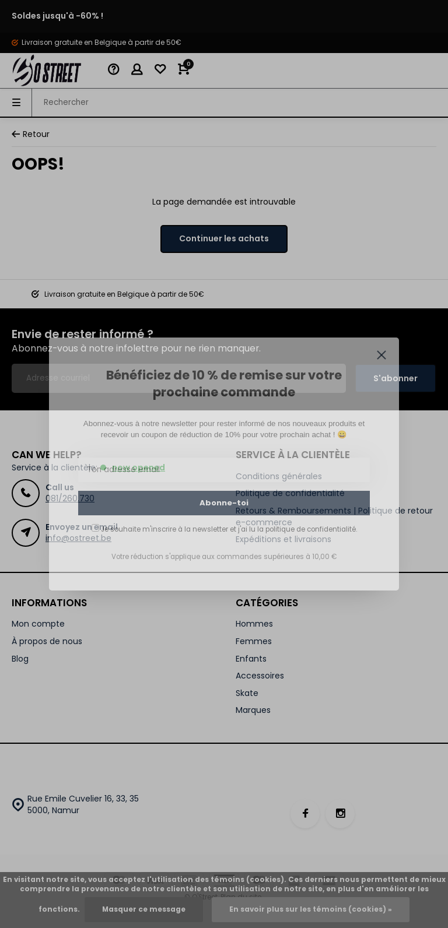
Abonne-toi (224, 502)
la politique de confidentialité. (307, 529)
